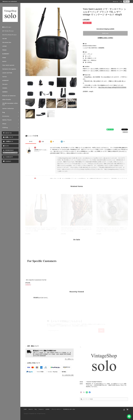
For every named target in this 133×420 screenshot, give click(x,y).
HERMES (5, 92)
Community (9, 157)
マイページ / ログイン (10, 152)
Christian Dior (6, 42)
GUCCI (4, 61)
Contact (8, 161)
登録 (101, 330)
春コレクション (6, 27)
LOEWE (4, 46)
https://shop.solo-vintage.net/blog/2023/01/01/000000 (112, 87)
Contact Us (41, 409)
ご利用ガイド (9, 141)
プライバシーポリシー (56, 409)
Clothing (5, 127)
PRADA (4, 50)
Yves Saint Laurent (8, 65)
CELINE (4, 38)
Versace (4, 84)
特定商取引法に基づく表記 (69, 409)
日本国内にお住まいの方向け (105, 37)
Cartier (4, 76)
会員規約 (47, 409)
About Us (115, 1)
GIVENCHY (5, 80)
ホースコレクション (8, 31)
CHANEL (4, 88)
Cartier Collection (8, 108)
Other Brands (6, 99)
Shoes (4, 123)
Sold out (105, 33)
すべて (30, 141)
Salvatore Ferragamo (9, 69)
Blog (7, 145)
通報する (125, 132)
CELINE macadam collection (10, 104)
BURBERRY (5, 54)
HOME (25, 409)
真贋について (9, 137)
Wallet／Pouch (6, 120)
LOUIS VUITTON (7, 73)
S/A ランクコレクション (9, 35)
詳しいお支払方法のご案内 (67, 375)
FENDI (4, 57)
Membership (9, 150)
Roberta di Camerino (9, 95)
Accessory (5, 116)
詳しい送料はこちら (69, 359)
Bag (3, 112)
